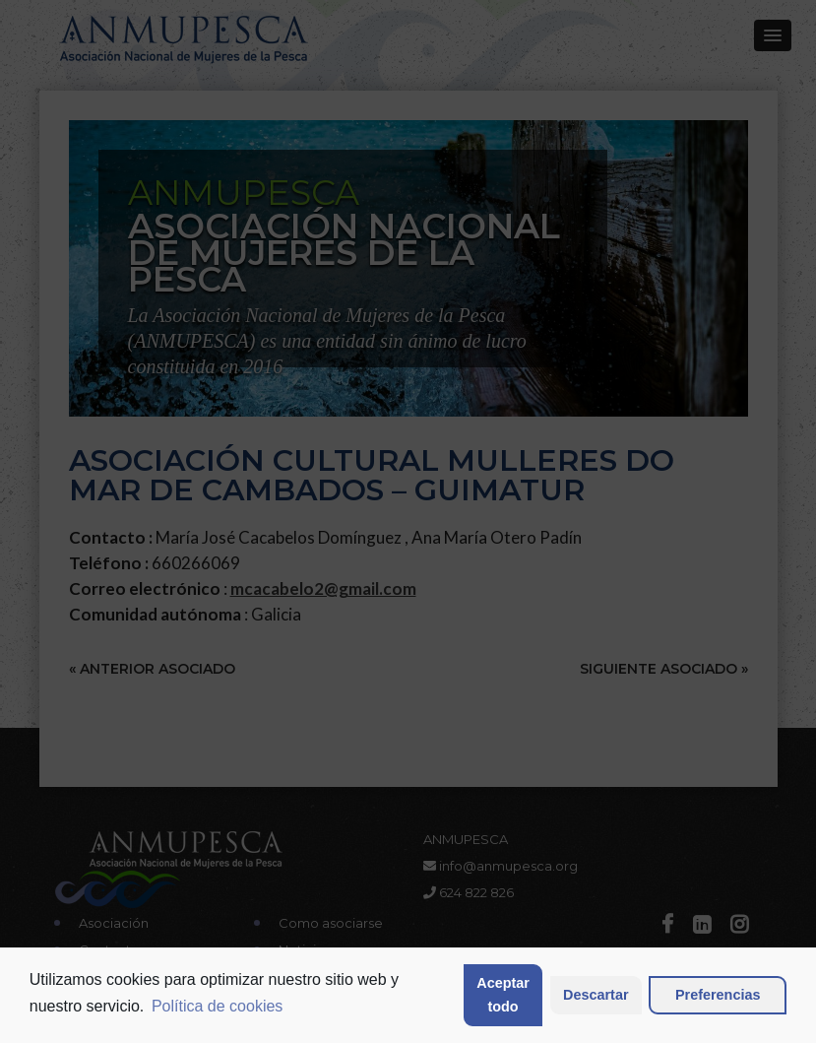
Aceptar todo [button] (503, 994)
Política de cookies (217, 1006)
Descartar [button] (595, 995)
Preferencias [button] (717, 995)
